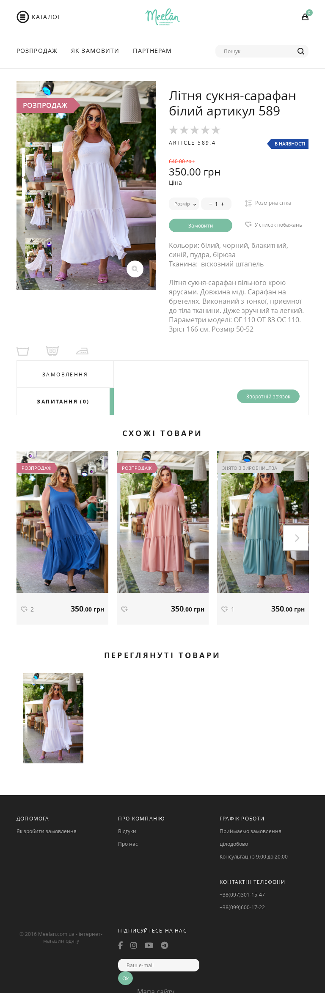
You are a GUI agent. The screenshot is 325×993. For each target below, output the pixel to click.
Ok (125, 978)
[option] (86, 185)
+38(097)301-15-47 (242, 894)
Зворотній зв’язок (268, 396)
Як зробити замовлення (47, 831)
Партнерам (152, 51)
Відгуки (127, 831)
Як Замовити (95, 51)
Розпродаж (37, 51)
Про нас (128, 843)
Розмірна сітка (268, 203)
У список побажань (278, 225)
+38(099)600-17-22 (242, 907)
